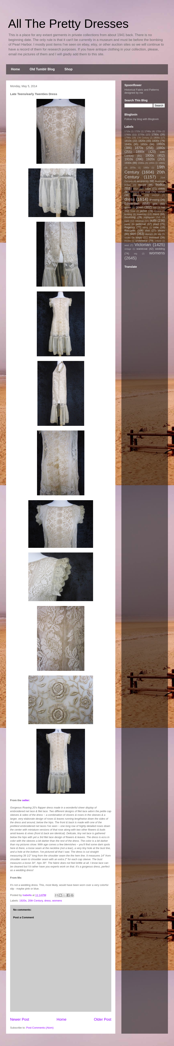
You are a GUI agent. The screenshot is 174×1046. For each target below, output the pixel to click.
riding (145, 227)
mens (156, 214)
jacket (143, 210)
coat (147, 191)
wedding (160, 248)
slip (159, 234)
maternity (141, 214)
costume (137, 195)
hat (163, 207)
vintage (127, 249)
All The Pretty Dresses (68, 23)
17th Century (143, 138)
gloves (127, 207)
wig (135, 254)
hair (155, 207)
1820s (141, 140)
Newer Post (19, 1019)
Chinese (135, 192)
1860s (160, 144)
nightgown (149, 217)
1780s (155, 134)
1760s (127, 134)
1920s (23, 900)
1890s (140, 151)
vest (126, 245)
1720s (137, 131)
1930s (128, 162)
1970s (133, 168)
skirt (133, 234)
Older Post (102, 1019)
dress (47, 900)
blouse (142, 184)
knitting (128, 214)
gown (139, 207)
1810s (128, 140)
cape (148, 188)
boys (135, 188)
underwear (141, 240)
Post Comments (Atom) (40, 1027)
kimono (157, 211)
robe (156, 227)
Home (15, 69)
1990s (146, 168)
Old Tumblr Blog (42, 69)
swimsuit (154, 237)
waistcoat (142, 248)
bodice (160, 184)
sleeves (149, 234)
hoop (132, 211)
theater (127, 241)
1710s (127, 131)
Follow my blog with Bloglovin (141, 119)
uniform (157, 241)
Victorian (143, 244)
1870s (139, 148)
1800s (156, 137)
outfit (153, 220)
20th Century (35, 900)
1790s (127, 137)
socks (127, 237)
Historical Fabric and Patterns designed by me (141, 91)
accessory (143, 181)
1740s (147, 131)
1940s (141, 163)
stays (139, 237)
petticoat (141, 224)
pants (127, 224)
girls (155, 203)
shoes (161, 230)
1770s (141, 134)
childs (161, 188)
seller (25, 800)
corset (161, 191)
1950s (151, 163)
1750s (158, 131)
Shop (69, 69)
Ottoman (139, 220)
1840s (128, 144)
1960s (161, 163)
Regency (129, 227)
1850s (143, 144)
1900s (149, 155)
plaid (156, 224)
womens (57, 900)
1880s (160, 148)
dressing (154, 199)
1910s (128, 159)
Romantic (130, 230)
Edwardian (131, 203)
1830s (155, 140)
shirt (147, 230)
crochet (155, 195)
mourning (129, 217)
